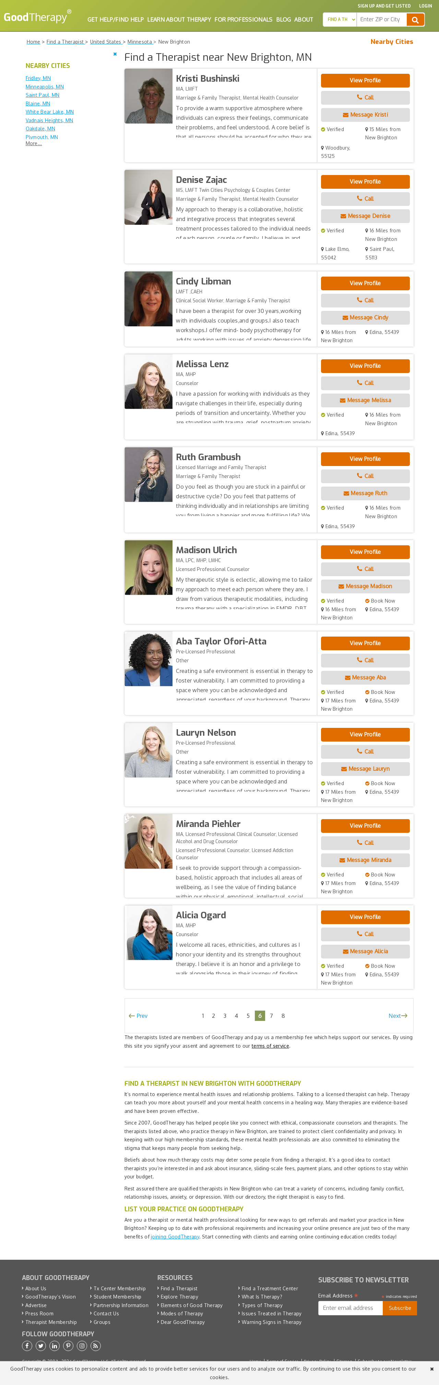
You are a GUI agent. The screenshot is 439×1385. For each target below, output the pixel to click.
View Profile (365, 80)
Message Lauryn (365, 768)
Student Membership (117, 1297)
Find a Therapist (179, 1288)
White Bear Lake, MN (50, 112)
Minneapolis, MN (45, 87)
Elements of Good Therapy (192, 1305)
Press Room (39, 1313)
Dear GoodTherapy (183, 1322)
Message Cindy (366, 317)
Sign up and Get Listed (384, 6)
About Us (35, 1288)
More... (34, 143)
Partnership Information (121, 1305)
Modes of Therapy (182, 1313)
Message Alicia (365, 951)
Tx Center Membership (120, 1288)
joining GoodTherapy (175, 1236)
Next (395, 1015)
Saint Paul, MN (43, 95)
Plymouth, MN (42, 137)
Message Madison (365, 586)
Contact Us (106, 1313)
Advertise (36, 1305)
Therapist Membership (51, 1322)
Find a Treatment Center (270, 1288)
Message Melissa (365, 400)
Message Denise (365, 215)
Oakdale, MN (40, 128)
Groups (102, 1322)
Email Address (338, 1295)
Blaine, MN (38, 103)
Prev (142, 1015)
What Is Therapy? (262, 1297)
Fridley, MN (38, 78)
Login (425, 6)
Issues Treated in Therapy (272, 1313)
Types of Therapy (262, 1305)
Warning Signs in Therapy (271, 1322)
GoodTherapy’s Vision (50, 1297)
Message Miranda (365, 860)
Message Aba (365, 677)
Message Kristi (365, 114)
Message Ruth (365, 493)
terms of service (270, 1046)
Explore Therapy (180, 1297)
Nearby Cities (392, 42)
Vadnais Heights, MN (49, 120)
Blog (283, 19)
